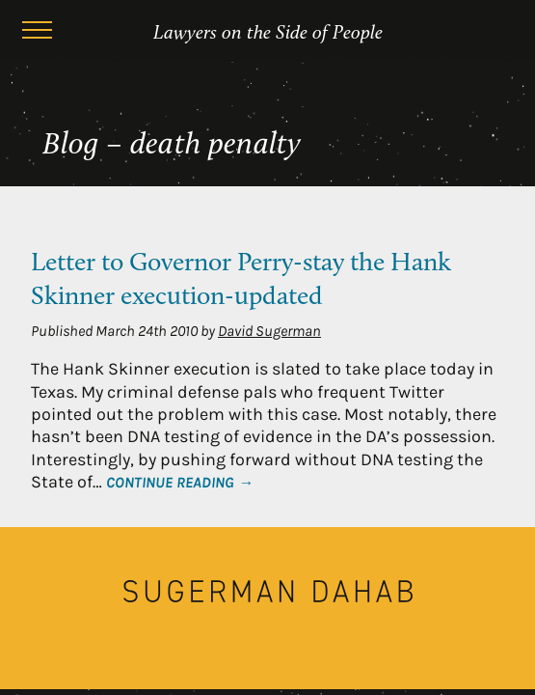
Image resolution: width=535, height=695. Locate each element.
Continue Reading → (180, 482)
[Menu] (37, 33)
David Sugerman (269, 331)
